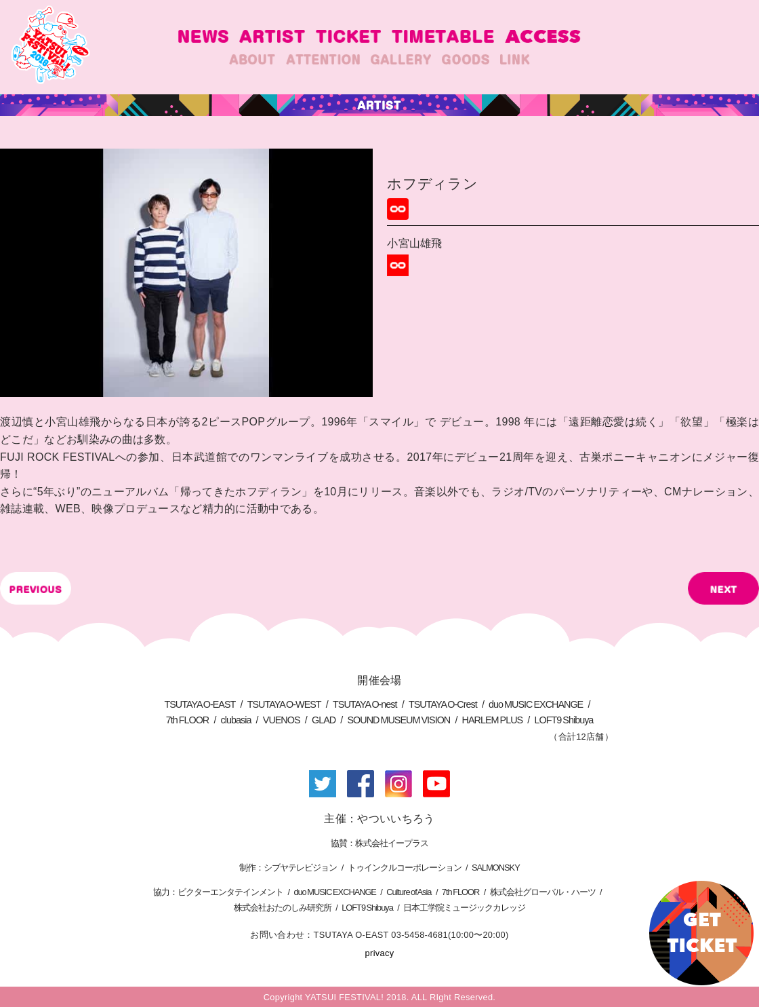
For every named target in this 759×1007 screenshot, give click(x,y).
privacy (379, 953)
